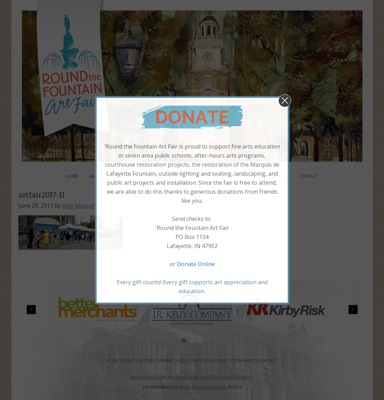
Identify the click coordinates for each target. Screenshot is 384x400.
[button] (284, 100)
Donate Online (196, 264)
